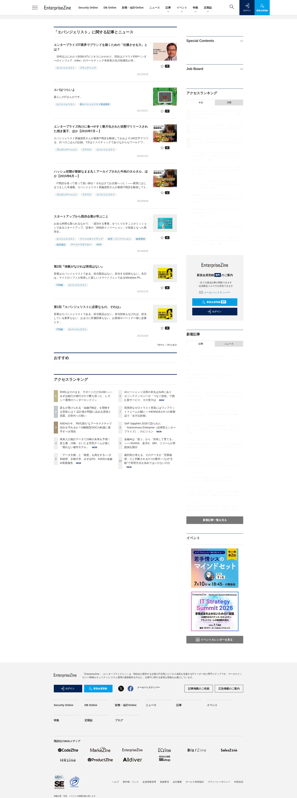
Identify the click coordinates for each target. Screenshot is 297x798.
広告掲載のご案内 (229, 688)
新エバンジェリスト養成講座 (94, 104)
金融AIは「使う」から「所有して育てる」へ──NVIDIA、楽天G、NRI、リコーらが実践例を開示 (149, 443)
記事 (168, 8)
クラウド (86, 149)
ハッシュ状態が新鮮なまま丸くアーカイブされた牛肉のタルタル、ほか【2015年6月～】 (101, 174)
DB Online (110, 7)
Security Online (88, 7)
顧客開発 (140, 239)
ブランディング (88, 68)
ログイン (214, 311)
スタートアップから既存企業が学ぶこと (81, 216)
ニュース (154, 7)
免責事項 (164, 782)
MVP (99, 244)
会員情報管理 (149, 782)
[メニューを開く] (34, 7)
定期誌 (208, 8)
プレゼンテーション (66, 149)
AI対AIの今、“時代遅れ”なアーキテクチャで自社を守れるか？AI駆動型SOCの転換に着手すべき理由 (86, 427)
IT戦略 (59, 285)
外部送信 (238, 782)
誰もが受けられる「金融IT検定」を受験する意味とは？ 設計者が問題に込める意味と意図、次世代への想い (85, 411)
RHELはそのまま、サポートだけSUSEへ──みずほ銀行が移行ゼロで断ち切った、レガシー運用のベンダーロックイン (86, 395)
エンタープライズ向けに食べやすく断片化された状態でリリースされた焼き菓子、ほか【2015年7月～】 (101, 129)
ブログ (119, 720)
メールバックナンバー (214, 292)
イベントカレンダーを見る (214, 640)
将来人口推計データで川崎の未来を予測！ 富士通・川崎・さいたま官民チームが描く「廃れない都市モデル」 (85, 443)
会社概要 (177, 782)
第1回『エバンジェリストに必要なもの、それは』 (88, 307)
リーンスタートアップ (91, 239)
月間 (229, 102)
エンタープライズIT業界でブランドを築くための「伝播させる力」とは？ (100, 47)
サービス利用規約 (195, 782)
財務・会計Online (133, 7)
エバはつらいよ (64, 89)
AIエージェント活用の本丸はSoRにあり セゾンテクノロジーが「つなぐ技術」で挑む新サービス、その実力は (149, 395)
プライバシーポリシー (219, 782)
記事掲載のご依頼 (198, 688)
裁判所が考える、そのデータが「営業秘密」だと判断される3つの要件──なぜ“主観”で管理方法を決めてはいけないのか (148, 458)
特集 (195, 8)
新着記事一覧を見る (215, 520)
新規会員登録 (214, 302)
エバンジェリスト (65, 68)
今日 (201, 102)
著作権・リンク (131, 782)
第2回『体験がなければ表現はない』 (79, 266)
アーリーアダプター (81, 244)
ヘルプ (115, 782)
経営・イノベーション (119, 239)
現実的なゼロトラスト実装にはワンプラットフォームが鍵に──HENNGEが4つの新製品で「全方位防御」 (149, 411)
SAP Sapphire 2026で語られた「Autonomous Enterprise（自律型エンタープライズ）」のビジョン (150, 427)
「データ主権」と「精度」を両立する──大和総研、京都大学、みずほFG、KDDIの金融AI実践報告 (86, 458)
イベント (182, 8)
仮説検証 (61, 244)
